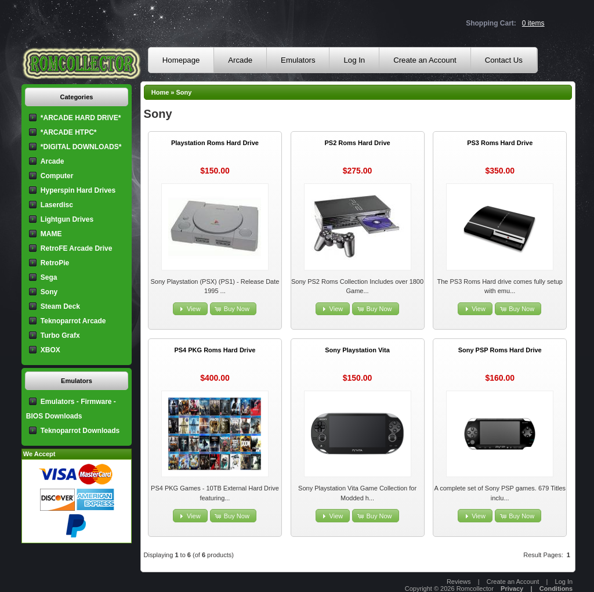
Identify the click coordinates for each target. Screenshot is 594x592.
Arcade (240, 60)
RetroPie (55, 263)
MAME (51, 234)
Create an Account (425, 60)
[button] (190, 309)
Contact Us (504, 60)
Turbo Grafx (60, 335)
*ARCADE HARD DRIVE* (81, 118)
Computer (57, 176)
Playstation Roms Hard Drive (215, 142)
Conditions (556, 588)
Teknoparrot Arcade (73, 321)
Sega (49, 277)
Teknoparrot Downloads (80, 431)
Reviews (459, 581)
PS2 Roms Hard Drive (357, 142)
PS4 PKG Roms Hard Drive (214, 349)
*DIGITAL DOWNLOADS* (81, 147)
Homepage (181, 60)
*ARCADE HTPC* (69, 132)
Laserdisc (57, 205)
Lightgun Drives (67, 219)
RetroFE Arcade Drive (77, 248)
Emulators (298, 60)
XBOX (50, 350)
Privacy (512, 588)
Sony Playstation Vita (357, 349)
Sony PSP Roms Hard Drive (500, 349)
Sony (184, 92)
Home (160, 92)
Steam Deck (60, 306)
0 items (533, 23)
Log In (354, 60)
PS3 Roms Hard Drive (500, 142)
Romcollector (475, 588)
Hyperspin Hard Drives (78, 190)
